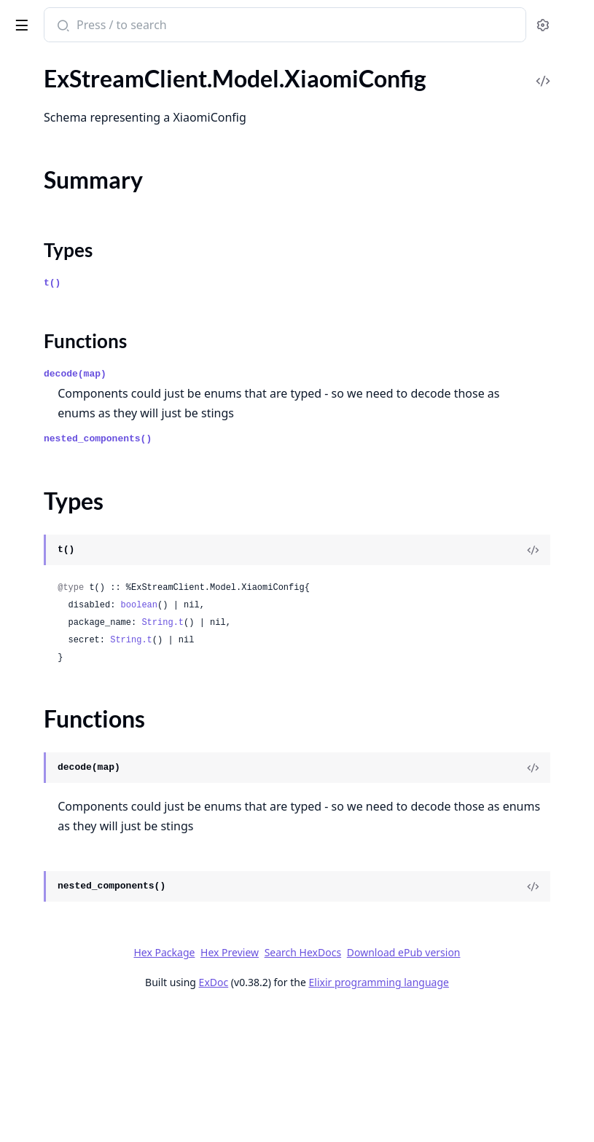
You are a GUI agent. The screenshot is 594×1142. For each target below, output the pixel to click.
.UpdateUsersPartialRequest (82, 84)
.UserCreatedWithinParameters (90, 379)
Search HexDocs (348, 1065)
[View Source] (532, 623)
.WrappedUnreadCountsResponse (96, 989)
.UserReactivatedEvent (67, 536)
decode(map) (293, 427)
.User (23, 340)
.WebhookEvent (50, 969)
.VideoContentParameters (76, 792)
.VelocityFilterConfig (61, 733)
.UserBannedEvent (57, 359)
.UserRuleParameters (63, 635)
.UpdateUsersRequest (65, 104)
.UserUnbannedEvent (64, 654)
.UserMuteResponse (61, 497)
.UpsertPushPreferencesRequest (92, 222)
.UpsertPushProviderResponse (87, 281)
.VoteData (35, 930)
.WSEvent (34, 949)
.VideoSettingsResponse (70, 910)
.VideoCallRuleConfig (63, 772)
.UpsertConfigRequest (66, 143)
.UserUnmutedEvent (62, 674)
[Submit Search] (280, 26)
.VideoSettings (46, 890)
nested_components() (316, 512)
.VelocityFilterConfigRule (73, 753)
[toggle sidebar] (199, 22)
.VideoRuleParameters (66, 871)
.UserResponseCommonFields (86, 595)
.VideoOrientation (55, 851)
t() (270, 336)
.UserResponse (47, 576)
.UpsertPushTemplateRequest (85, 300)
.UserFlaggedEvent (57, 458)
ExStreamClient (61, 17)
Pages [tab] (26, 62)
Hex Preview (439, 1045)
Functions (51, 1069)
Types (40, 1051)
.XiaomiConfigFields (60, 1095)
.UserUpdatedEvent (60, 713)
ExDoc (347, 1095)
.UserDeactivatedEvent (68, 418)
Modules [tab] (88, 62)
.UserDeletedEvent (58, 438)
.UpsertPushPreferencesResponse (95, 241)
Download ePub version (449, 1065)
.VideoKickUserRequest (69, 831)
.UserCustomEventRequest (78, 399)
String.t (381, 696)
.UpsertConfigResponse (70, 163)
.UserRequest (44, 556)
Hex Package (374, 1045)
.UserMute (37, 477)
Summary (49, 1034)
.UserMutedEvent (55, 517)
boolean (358, 679)
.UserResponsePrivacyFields (81, 615)
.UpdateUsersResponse (69, 123)
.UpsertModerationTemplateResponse (103, 202)
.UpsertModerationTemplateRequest (102, 182)
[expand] (204, 87)
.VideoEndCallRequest (66, 812)
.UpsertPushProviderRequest (84, 261)
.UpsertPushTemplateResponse (89, 320)
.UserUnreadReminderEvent (81, 694)
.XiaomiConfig (45, 1008)
